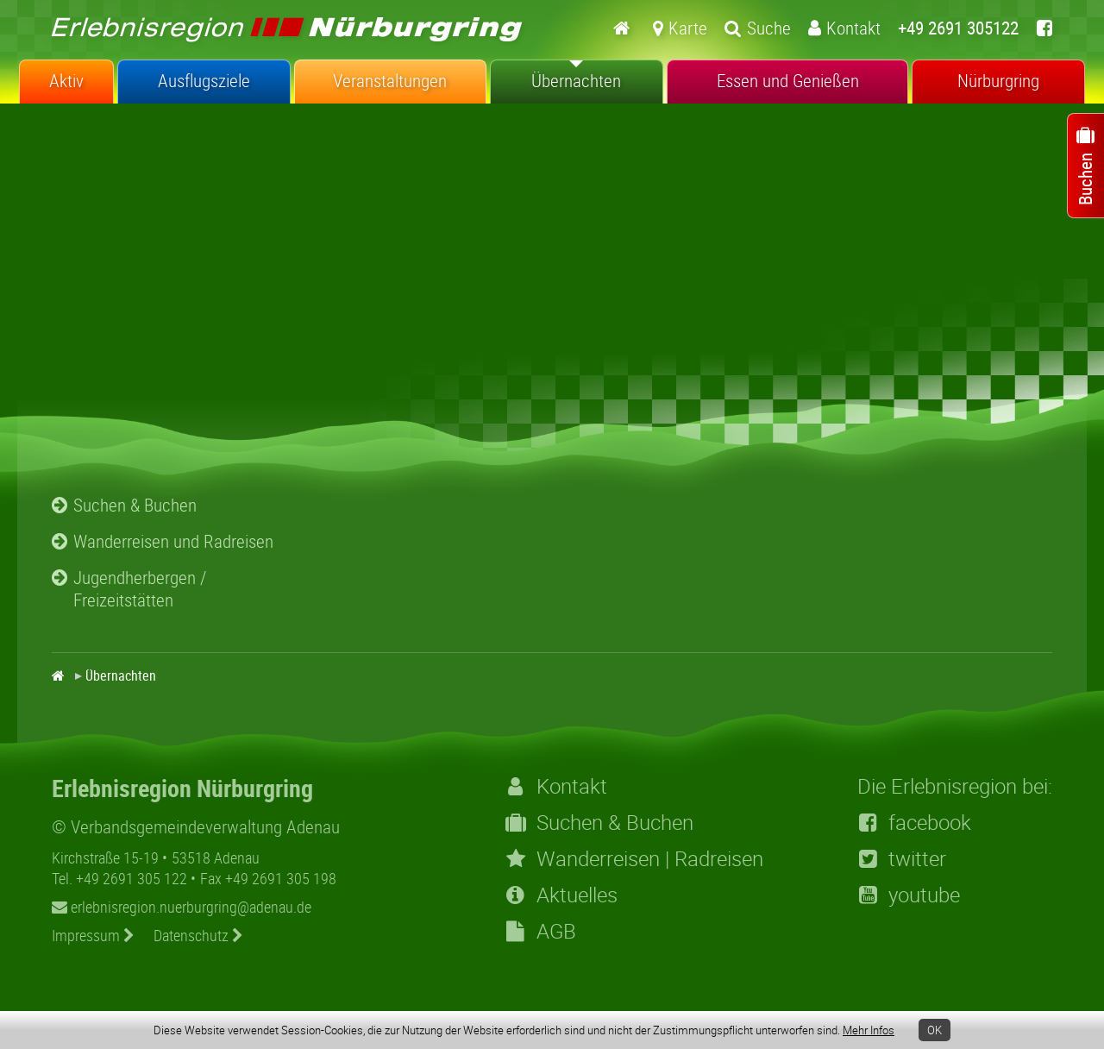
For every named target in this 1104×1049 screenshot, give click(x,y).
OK (934, 1030)
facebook (914, 822)
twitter (901, 858)
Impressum (93, 935)
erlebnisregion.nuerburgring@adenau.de (181, 906)
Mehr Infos (868, 1030)
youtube (908, 895)
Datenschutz (198, 935)
